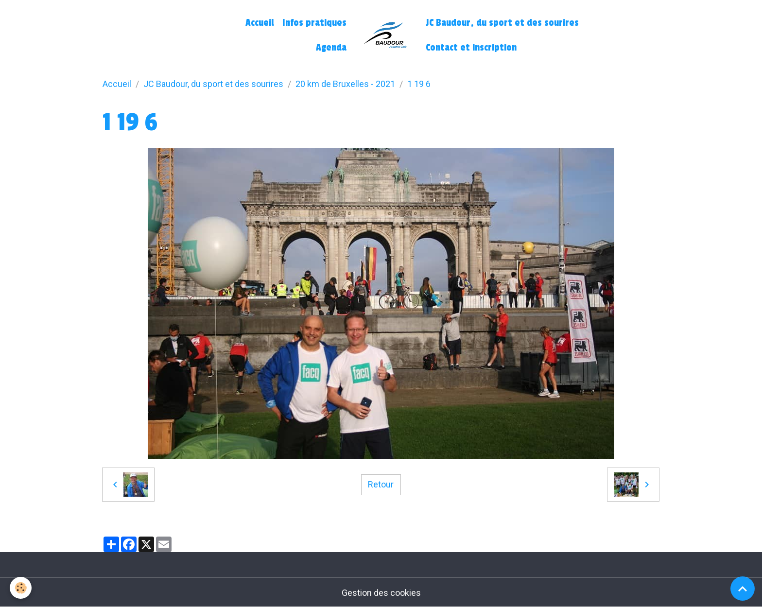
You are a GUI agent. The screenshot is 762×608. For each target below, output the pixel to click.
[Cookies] (21, 588)
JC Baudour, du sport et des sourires (502, 23)
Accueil (259, 23)
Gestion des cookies (381, 593)
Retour (381, 484)
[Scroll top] (742, 588)
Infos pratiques (314, 23)
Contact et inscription (471, 47)
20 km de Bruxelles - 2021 (345, 84)
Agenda (331, 47)
